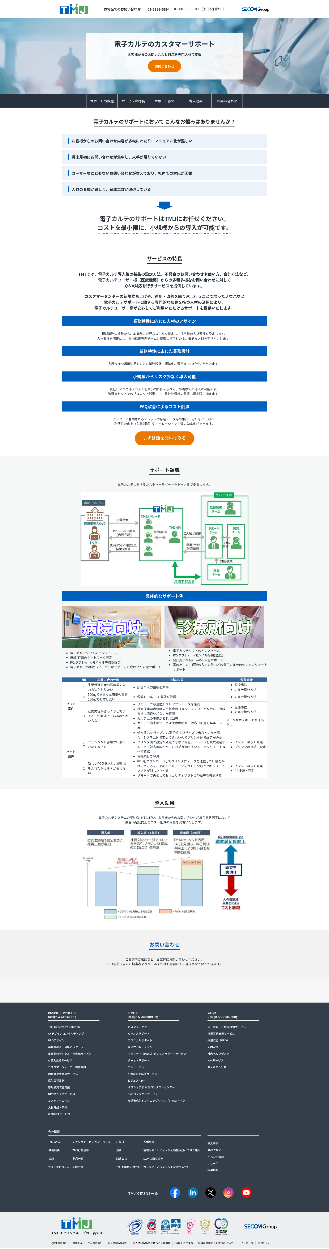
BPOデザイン (56, 1041)
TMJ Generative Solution (64, 1027)
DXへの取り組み (153, 1159)
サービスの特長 (133, 101)
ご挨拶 (120, 1142)
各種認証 (148, 1142)
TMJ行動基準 (80, 1151)
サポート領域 (164, 101)
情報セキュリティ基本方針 (88, 1243)
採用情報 (213, 1171)
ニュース (213, 1164)
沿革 (118, 1151)
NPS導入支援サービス (61, 1095)
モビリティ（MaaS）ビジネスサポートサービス (157, 1054)
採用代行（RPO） (219, 1041)
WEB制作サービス (59, 1115)
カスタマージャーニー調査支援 (67, 1068)
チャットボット (137, 1068)
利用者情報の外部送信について (215, 1243)
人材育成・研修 (57, 1108)
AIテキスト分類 (217, 1068)
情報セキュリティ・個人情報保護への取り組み (171, 1151)
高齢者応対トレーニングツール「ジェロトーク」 (158, 1101)
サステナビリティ (59, 1168)
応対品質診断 (56, 1081)
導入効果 (195, 101)
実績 (51, 1159)
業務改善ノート (217, 1151)
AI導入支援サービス (60, 1061)
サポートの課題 (102, 101)
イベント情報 (216, 1157)
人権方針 (77, 1168)
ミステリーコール (59, 1101)
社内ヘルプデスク (218, 1054)
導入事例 (213, 1144)
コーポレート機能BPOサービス (227, 1027)
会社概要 (54, 1151)
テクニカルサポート (140, 1041)
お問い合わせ (164, 66)
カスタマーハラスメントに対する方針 (166, 1168)
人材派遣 (213, 1048)
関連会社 (121, 1159)
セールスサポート (139, 1034)
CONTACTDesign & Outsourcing (143, 1015)
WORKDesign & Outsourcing (223, 1015)
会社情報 (54, 1132)
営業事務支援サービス (221, 1034)
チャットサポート (139, 1061)
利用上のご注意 (184, 1243)
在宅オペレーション (140, 1048)
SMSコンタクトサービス (143, 1095)
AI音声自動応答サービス (143, 1074)
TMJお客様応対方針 (128, 1168)
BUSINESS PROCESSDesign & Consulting (62, 1015)
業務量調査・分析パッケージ (66, 1048)
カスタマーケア (137, 1027)
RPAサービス (215, 1061)
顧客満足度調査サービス (63, 1074)
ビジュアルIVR (136, 1081)
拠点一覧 (77, 1159)
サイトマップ (245, 1243)
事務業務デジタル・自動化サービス (70, 1054)
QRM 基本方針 (59, 1243)
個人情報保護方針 (118, 1243)
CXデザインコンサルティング (66, 1034)
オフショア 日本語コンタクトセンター (151, 1088)
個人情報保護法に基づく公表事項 (151, 1243)
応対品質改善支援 (59, 1088)
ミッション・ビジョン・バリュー (92, 1142)
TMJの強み (55, 1142)
